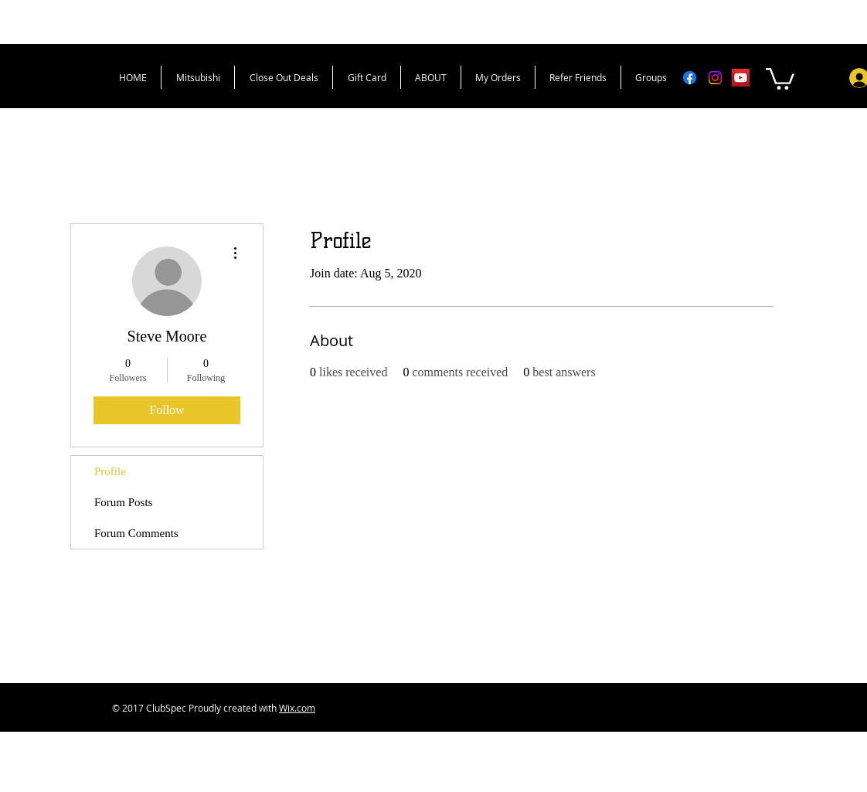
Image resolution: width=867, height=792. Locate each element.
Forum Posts (123, 502)
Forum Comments (136, 533)
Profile (110, 471)
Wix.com (297, 708)
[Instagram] (715, 78)
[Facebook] (690, 78)
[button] (780, 78)
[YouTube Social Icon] (741, 78)
